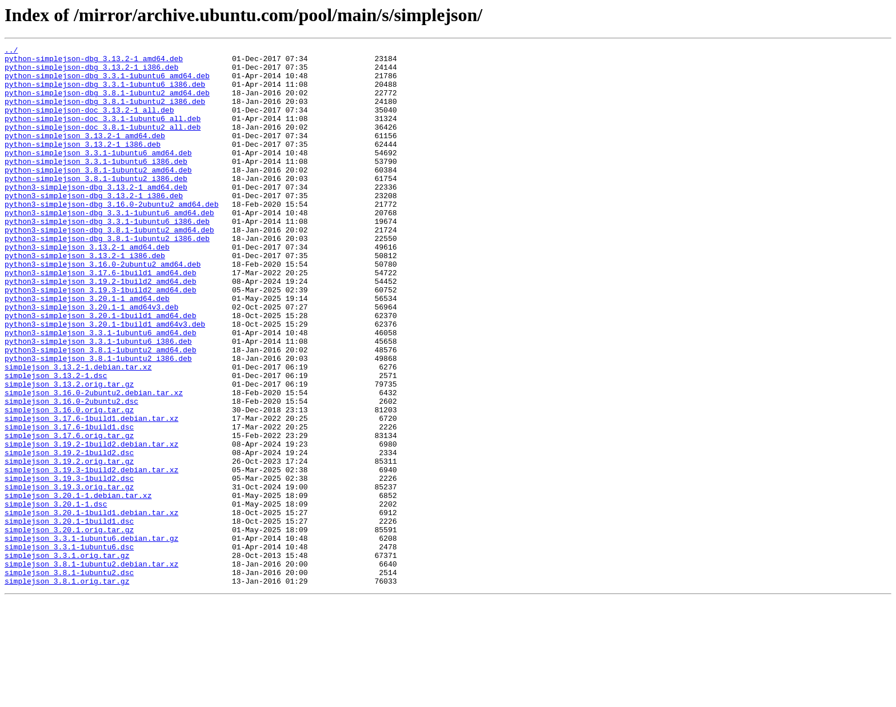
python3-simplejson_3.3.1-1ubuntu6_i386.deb (98, 401)
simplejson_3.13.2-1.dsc (56, 442)
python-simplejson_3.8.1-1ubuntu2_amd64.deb (98, 195)
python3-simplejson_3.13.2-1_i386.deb (85, 298)
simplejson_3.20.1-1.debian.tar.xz (78, 586)
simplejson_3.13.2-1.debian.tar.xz (78, 432)
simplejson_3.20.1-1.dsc (56, 596)
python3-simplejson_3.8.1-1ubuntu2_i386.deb (98, 421)
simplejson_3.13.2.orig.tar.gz (69, 452)
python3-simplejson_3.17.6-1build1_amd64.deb (100, 319)
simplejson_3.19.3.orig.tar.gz (69, 576)
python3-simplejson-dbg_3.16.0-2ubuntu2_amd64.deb (111, 236)
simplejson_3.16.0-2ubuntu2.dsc (71, 473)
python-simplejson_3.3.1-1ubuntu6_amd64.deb (98, 175)
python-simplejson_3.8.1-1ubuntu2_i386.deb (96, 205)
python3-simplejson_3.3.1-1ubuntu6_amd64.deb (100, 390)
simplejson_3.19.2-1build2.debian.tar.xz (91, 524)
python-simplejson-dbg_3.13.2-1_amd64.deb (94, 62)
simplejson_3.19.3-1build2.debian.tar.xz (91, 555)
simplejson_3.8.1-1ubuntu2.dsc (69, 678)
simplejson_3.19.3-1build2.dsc (69, 565)
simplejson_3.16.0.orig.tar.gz (69, 483)
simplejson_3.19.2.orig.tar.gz (69, 545)
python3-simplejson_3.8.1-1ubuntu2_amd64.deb (100, 411)
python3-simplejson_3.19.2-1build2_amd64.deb (100, 329)
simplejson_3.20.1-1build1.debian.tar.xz (91, 606)
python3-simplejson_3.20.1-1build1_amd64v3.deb (105, 380)
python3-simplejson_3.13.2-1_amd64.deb (87, 288)
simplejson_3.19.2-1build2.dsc (69, 534)
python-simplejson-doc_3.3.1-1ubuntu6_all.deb (103, 133)
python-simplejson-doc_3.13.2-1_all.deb (89, 123)
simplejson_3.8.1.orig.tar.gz (67, 689)
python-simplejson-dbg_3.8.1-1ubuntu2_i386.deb (105, 113)
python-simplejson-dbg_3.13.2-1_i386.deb (91, 72)
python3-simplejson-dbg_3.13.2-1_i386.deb (94, 226)
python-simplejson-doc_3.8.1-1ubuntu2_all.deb (103, 144)
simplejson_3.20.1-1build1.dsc (69, 617)
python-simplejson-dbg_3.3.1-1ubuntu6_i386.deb (105, 92)
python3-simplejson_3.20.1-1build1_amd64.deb (100, 370)
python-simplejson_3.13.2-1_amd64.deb (85, 154)
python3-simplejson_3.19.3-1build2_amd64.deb (100, 339)
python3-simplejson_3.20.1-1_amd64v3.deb (91, 360)
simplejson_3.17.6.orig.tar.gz (69, 514)
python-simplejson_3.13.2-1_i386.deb (83, 164)
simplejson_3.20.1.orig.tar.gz (69, 627)
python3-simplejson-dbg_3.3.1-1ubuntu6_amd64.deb (109, 247)
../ (11, 51)
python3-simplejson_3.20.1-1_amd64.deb (87, 349)
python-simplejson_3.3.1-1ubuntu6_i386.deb (96, 185)
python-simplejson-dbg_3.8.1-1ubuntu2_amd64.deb (107, 103)
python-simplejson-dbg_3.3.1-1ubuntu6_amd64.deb (107, 82)
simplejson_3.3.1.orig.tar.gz (67, 658)
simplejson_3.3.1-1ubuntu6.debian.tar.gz (91, 637)
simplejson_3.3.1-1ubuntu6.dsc (69, 647)
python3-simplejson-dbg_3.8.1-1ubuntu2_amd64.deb (109, 267)
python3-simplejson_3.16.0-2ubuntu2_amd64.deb (103, 308)
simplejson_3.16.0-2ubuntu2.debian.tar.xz (94, 462)
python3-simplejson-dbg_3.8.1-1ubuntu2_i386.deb (107, 277)
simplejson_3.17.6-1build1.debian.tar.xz (91, 493)
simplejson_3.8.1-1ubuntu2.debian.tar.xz (91, 668)
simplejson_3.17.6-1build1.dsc (69, 504)
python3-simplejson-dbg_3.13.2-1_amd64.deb (96, 216)
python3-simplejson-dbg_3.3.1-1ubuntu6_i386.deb (107, 257)
